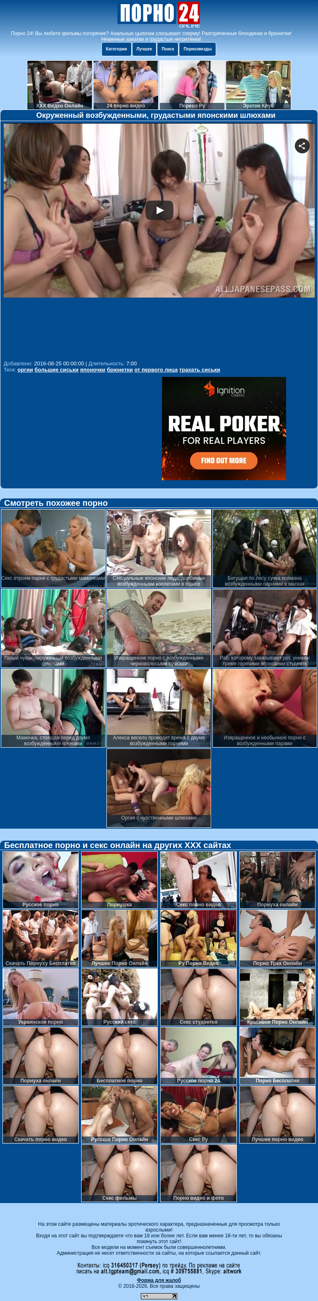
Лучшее (144, 49)
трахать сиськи (199, 370)
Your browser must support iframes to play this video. (159, 240)
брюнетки (120, 370)
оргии (25, 370)
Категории (116, 49)
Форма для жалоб (159, 1280)
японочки (92, 370)
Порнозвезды (197, 49)
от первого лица (156, 370)
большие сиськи (56, 370)
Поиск (167, 49)
